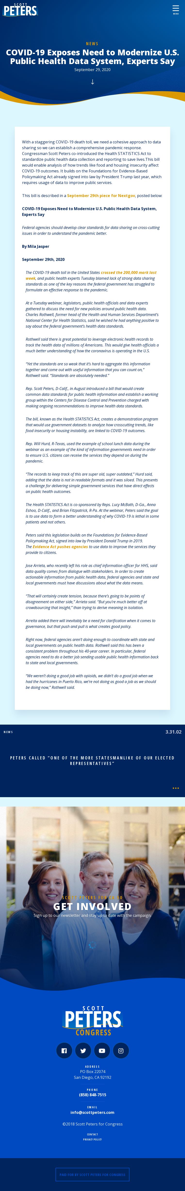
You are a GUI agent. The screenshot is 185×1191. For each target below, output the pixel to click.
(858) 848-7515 (92, 1094)
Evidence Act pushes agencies (60, 546)
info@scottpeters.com (92, 1112)
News (92, 43)
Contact (92, 1134)
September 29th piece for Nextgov (101, 195)
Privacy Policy (92, 1139)
